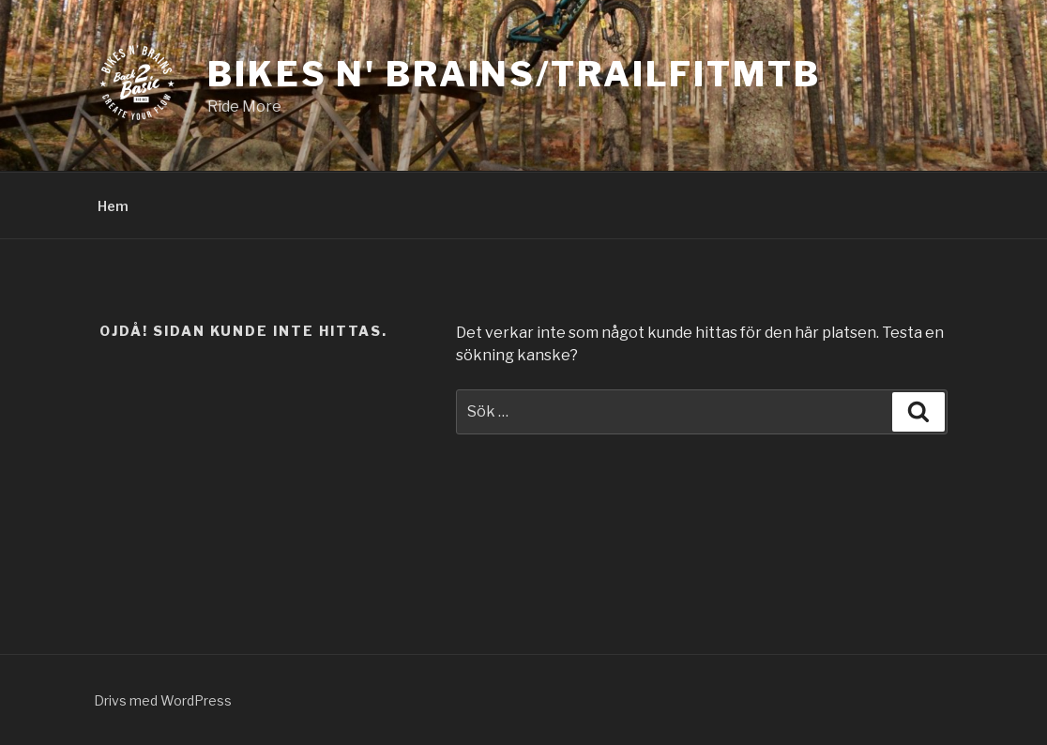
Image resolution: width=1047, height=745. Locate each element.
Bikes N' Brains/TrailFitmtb (514, 74)
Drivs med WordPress (163, 700)
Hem (113, 206)
